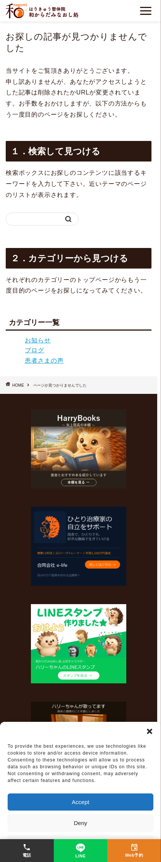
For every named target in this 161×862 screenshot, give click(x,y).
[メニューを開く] (145, 11)
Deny (80, 823)
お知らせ (38, 340)
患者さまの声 (44, 360)
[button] (149, 731)
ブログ (34, 350)
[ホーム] (42, 10)
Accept (80, 802)
